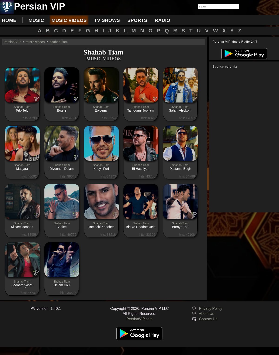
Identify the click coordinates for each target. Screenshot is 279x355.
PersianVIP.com (139, 319)
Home (9, 20)
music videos (68, 20)
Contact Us (208, 319)
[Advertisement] (244, 140)
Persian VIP (12, 42)
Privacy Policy (210, 309)
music (36, 20)
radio (162, 20)
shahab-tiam (59, 42)
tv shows (107, 20)
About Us (206, 314)
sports (137, 20)
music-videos (35, 42)
